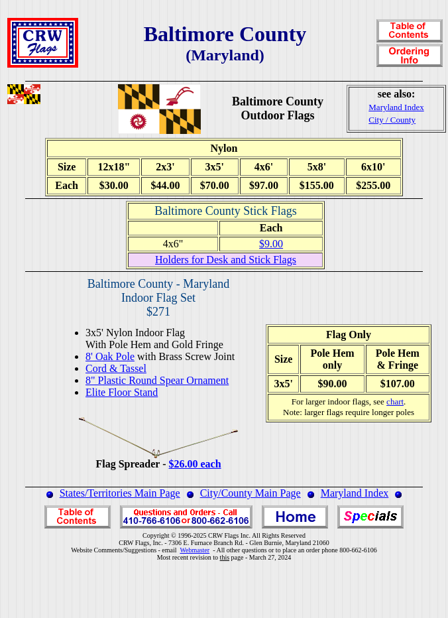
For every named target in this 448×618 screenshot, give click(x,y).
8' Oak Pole (110, 356)
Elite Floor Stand (121, 392)
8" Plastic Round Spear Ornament (157, 380)
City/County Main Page (250, 493)
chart (395, 401)
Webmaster (194, 550)
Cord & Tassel (115, 368)
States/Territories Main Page (120, 493)
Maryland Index (355, 493)
